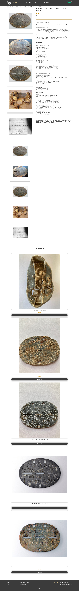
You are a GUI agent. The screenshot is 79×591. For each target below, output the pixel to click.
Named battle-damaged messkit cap (39, 310)
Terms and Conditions (24, 582)
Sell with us (31, 2)
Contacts (37, 2)
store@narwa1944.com (65, 584)
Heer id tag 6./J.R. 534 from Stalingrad (39, 375)
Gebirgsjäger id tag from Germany (39, 503)
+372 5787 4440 (48, 2)
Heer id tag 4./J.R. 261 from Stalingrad (39, 439)
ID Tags (16, 6)
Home (8, 6)
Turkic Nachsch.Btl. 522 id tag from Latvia (39, 568)
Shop (27, 2)
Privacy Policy (23, 584)
